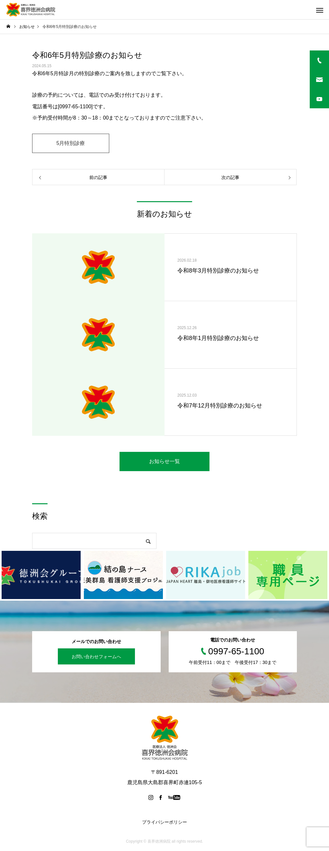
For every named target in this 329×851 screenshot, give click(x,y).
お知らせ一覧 (164, 461)
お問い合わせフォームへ (96, 656)
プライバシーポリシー (164, 822)
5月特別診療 (71, 143)
